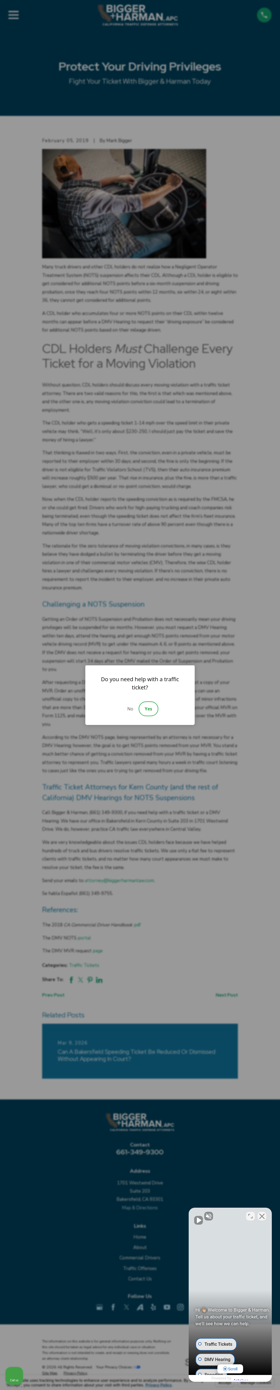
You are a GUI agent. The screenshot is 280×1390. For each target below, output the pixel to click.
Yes (148, 709)
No (130, 709)
